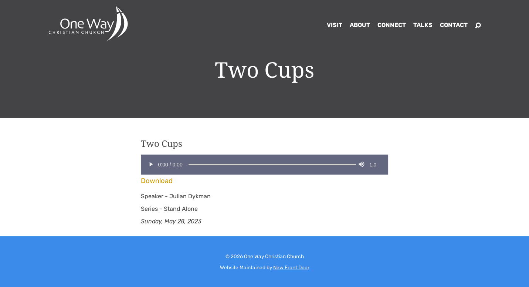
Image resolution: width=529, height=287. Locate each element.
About (360, 24)
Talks (423, 24)
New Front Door (291, 267)
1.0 (372, 165)
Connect (391, 24)
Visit (334, 24)
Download (157, 181)
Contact (454, 24)
